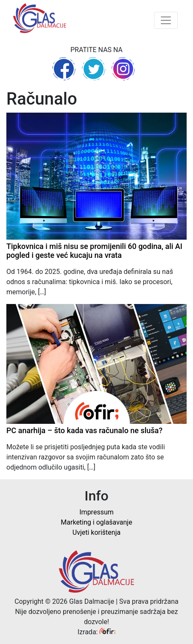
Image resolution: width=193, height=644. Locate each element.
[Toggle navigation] (166, 20)
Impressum (96, 512)
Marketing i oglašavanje (96, 522)
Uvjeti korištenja (96, 532)
